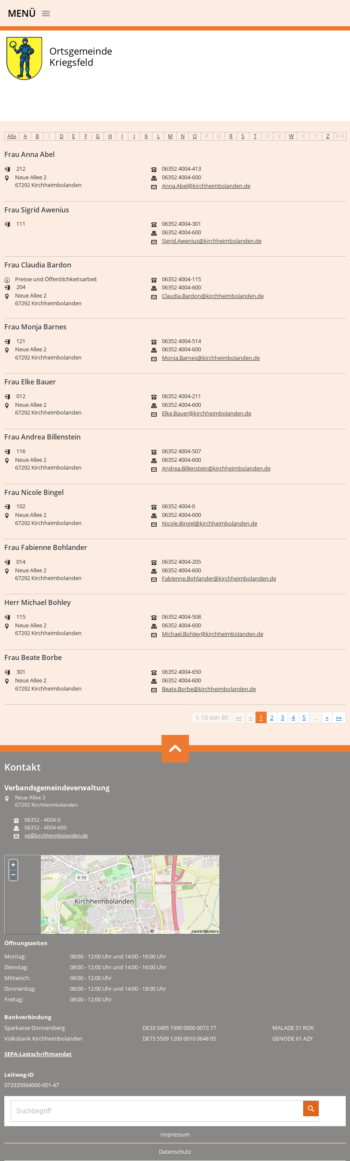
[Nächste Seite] (327, 718)
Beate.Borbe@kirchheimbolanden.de (209, 689)
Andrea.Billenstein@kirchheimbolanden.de (216, 468)
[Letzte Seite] (339, 718)
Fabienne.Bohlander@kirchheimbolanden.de (219, 578)
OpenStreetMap (172, 931)
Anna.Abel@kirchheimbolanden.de (206, 186)
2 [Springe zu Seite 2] (272, 717)
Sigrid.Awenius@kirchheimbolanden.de (212, 241)
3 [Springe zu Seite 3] (282, 717)
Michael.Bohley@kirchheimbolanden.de (212, 634)
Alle (11, 136)
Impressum (175, 1134)
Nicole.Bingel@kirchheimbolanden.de (209, 523)
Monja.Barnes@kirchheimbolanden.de (211, 358)
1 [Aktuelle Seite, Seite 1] (261, 717)
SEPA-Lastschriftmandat (38, 1054)
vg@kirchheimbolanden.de (56, 835)
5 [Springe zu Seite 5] (304, 717)
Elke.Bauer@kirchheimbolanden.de (206, 413)
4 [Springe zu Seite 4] (293, 717)
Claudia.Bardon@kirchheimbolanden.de (213, 296)
